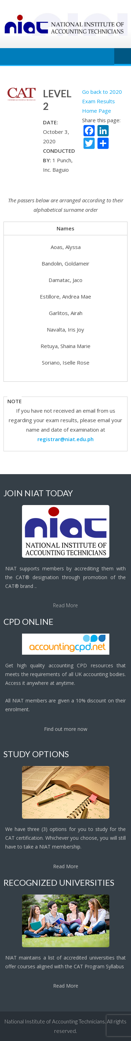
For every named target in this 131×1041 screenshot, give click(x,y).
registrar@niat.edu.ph (65, 439)
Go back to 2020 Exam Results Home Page (102, 101)
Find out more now (65, 729)
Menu (122, 56)
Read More (65, 605)
